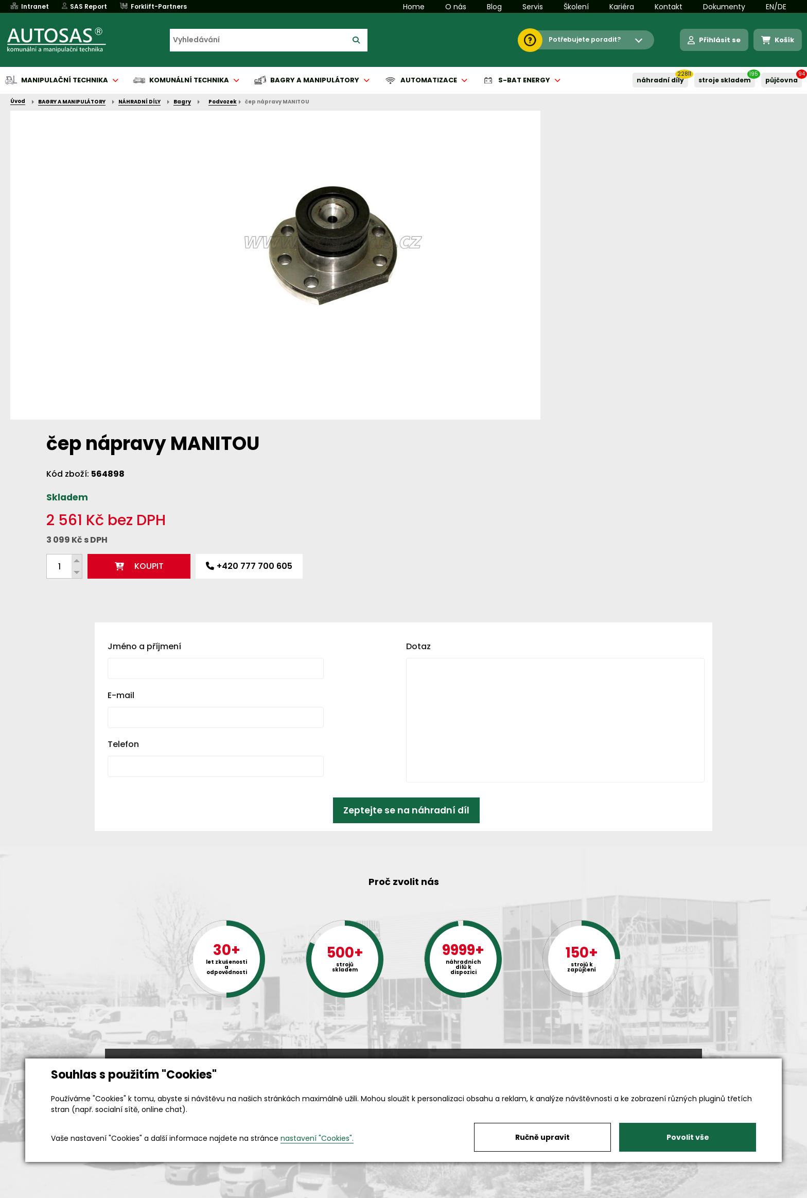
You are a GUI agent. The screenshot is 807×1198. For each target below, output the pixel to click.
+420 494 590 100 (399, 1057)
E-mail (121, 528)
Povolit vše (687, 1137)
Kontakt (668, 7)
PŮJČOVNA (781, 80)
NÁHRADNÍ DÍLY (660, 80)
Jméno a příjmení (144, 479)
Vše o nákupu (130, 1191)
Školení (576, 7)
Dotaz (418, 479)
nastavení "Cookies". (317, 1138)
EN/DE (776, 7)
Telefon (123, 577)
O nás (455, 7)
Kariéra (621, 7)
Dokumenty (724, 7)
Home (414, 7)
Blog (494, 7)
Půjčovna (422, 1191)
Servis (532, 7)
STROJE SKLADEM (724, 80)
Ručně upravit (542, 1137)
